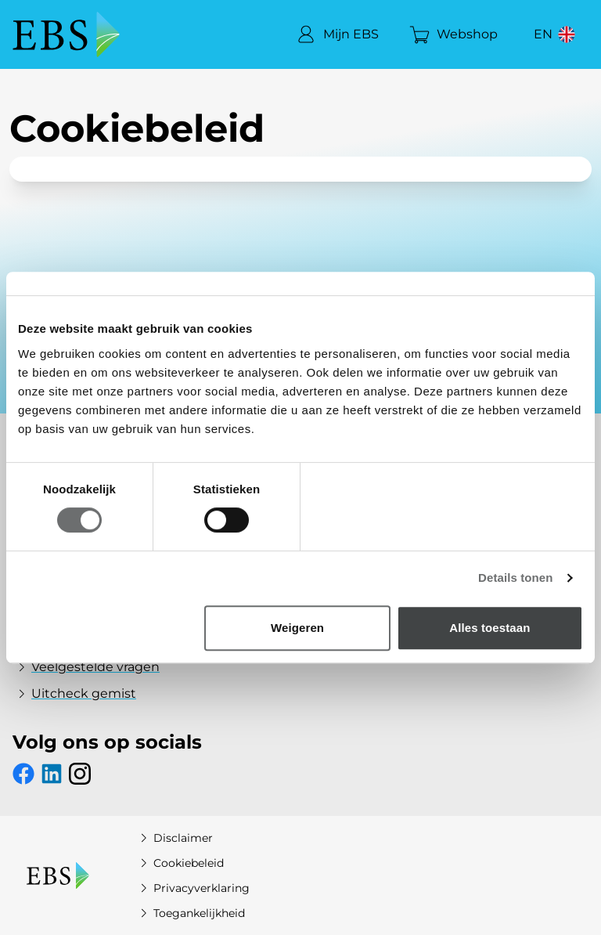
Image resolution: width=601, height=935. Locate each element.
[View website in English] (556, 34)
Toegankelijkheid (190, 913)
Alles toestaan (489, 627)
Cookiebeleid (179, 863)
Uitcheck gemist (74, 693)
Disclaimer (174, 838)
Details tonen (515, 577)
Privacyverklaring (192, 888)
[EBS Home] (66, 34)
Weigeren (297, 627)
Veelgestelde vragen (86, 667)
